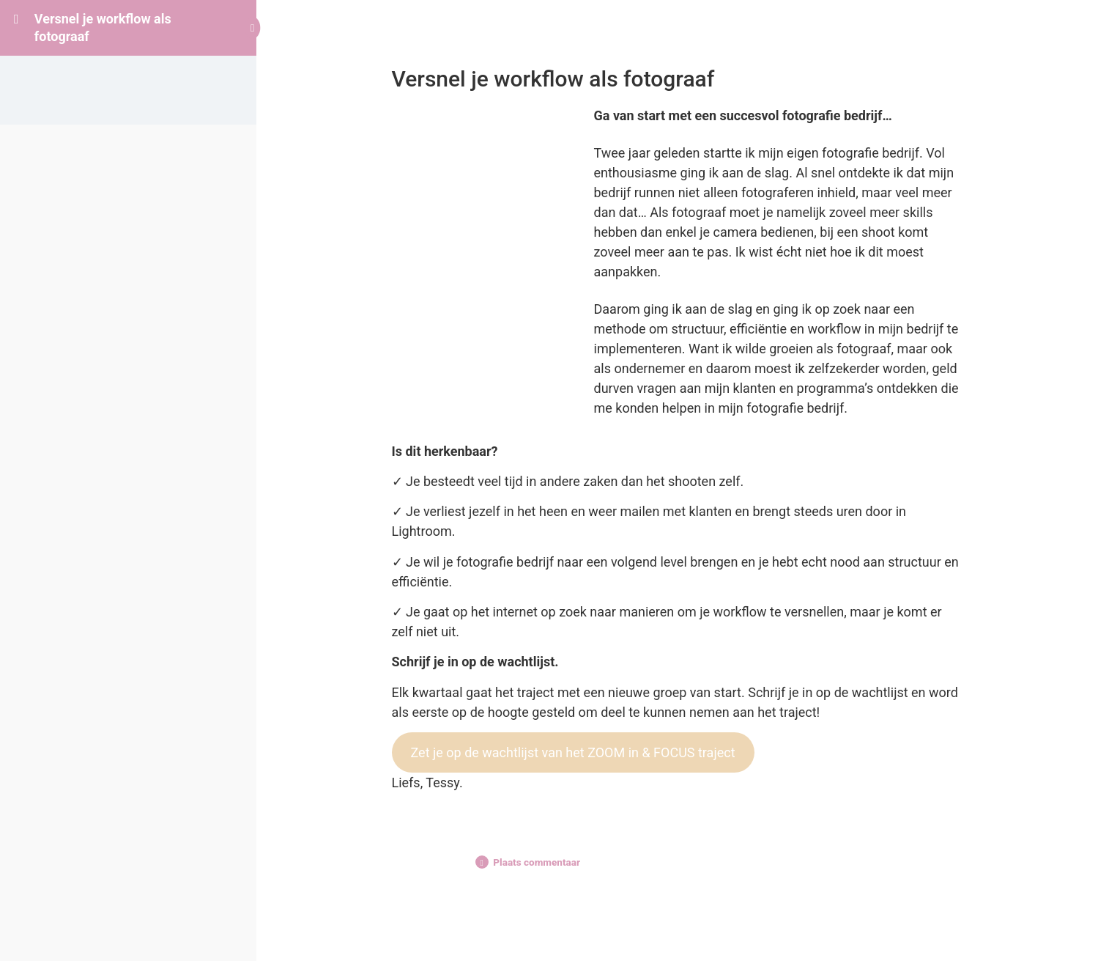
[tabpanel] (677, 449)
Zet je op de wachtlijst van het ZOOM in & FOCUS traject (572, 752)
